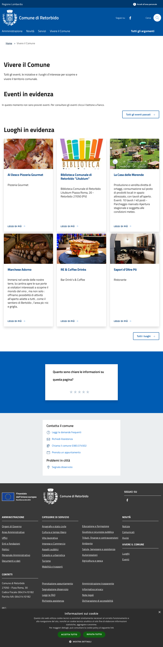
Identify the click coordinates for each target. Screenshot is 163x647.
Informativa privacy (92, 589)
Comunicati (128, 532)
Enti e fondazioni (11, 543)
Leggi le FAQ (48, 595)
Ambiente (87, 543)
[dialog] (81, 628)
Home (9, 43)
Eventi (125, 559)
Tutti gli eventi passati (140, 114)
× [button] (159, 612)
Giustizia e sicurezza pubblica (98, 532)
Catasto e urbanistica (53, 555)
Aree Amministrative (13, 532)
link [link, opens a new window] (112, 627)
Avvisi (125, 538)
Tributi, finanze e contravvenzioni (100, 538)
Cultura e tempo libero (54, 532)
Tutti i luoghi (146, 336)
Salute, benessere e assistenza (98, 549)
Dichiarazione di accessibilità (97, 601)
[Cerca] (157, 18)
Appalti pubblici (50, 549)
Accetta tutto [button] (69, 634)
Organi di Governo (11, 526)
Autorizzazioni (90, 555)
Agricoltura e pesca (92, 561)
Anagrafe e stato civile (54, 526)
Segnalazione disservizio (55, 589)
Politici (5, 549)
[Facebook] (129, 17)
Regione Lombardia (12, 4)
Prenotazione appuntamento (57, 583)
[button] (81, 641)
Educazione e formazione (95, 526)
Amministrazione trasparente (98, 583)
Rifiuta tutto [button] (94, 634)
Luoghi (126, 554)
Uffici (4, 538)
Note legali (88, 595)
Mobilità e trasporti (52, 566)
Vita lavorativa (50, 538)
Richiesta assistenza (53, 601)
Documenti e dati (11, 561)
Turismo (46, 561)
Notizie (126, 526)
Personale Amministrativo (16, 555)
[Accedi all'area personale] (145, 4)
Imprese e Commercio (53, 543)
